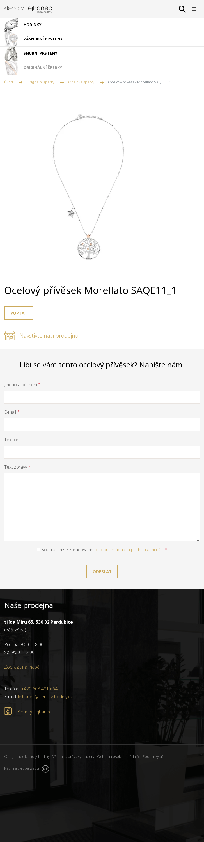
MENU (194, 9)
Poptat (18, 313)
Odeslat (102, 571)
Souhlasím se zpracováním (102, 549)
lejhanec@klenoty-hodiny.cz (45, 697)
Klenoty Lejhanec (34, 712)
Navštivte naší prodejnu (49, 335)
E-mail (12, 412)
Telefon (11, 439)
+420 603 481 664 (39, 689)
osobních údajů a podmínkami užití (130, 549)
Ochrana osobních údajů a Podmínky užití (131, 756)
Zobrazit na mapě (22, 667)
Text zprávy (17, 467)
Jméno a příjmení (22, 384)
